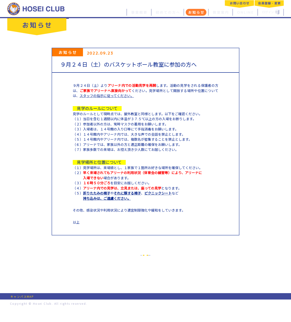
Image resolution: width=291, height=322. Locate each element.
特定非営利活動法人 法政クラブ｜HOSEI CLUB (36, 8)
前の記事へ (108, 262)
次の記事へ (183, 262)
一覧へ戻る (82, 22)
